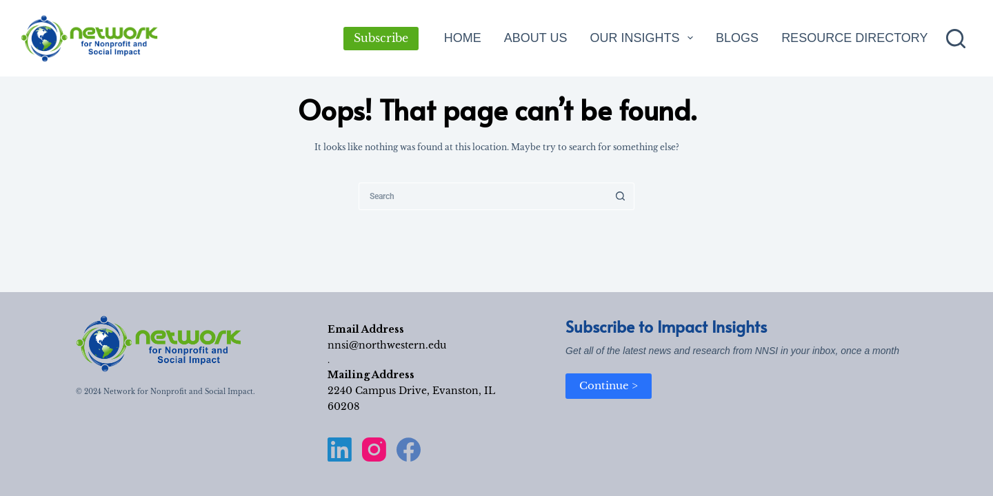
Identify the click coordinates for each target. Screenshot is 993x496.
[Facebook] (409, 449)
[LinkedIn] (340, 449)
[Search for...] (483, 196)
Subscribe (381, 38)
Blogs (737, 38)
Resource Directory (854, 38)
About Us (536, 38)
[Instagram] (374, 449)
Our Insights (644, 38)
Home (462, 38)
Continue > (608, 385)
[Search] (955, 38)
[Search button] (620, 196)
